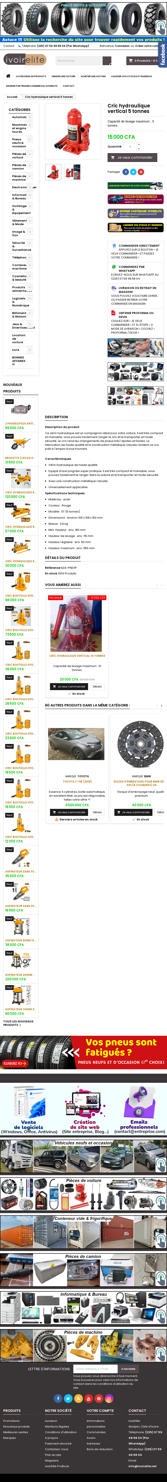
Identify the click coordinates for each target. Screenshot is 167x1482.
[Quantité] (130, 146)
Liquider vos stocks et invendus (131, 76)
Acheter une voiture (93, 76)
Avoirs (91, 1438)
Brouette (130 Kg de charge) (21, 458)
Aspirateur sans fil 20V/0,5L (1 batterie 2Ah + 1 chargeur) (21, 871)
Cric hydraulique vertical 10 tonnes (77, 656)
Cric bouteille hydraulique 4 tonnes (21, 802)
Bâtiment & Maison (19, 315)
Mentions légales (57, 1426)
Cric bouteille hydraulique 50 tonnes (21, 595)
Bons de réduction (100, 1449)
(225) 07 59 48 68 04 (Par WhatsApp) (63, 46)
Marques (9, 1438)
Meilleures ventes (15, 1432)
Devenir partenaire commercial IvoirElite (31, 86)
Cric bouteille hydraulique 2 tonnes (21, 836)
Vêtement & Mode (19, 222)
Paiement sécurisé (58, 1443)
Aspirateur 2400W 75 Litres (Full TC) (21, 974)
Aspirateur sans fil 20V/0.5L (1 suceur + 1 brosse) (21, 906)
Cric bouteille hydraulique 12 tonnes (21, 699)
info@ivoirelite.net (143, 1466)
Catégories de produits (31, 76)
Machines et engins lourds (19, 128)
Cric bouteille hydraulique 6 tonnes (21, 768)
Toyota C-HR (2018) (77, 781)
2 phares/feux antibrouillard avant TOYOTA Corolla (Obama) (21, 423)
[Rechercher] (83, 60)
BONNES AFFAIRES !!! (18, 361)
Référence (52, 568)
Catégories (19, 109)
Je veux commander (132, 157)
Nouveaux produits (12, 388)
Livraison (51, 1421)
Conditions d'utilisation (61, 1432)
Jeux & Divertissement (22, 326)
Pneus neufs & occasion (19, 142)
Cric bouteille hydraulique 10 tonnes (21, 733)
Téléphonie (20, 257)
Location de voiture (18, 338)
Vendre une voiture (63, 76)
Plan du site (53, 1455)
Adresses (93, 1443)
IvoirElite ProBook (57, 1466)
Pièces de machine (19, 178)
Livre (15, 350)
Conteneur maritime (20, 267)
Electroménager (22, 187)
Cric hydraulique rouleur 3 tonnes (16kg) (21, 526)
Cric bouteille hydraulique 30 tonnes (21, 630)
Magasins (52, 1460)
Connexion (122, 46)
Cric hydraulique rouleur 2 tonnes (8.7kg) (21, 561)
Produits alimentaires (22, 289)
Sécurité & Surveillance (21, 246)
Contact (8, 46)
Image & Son (18, 233)
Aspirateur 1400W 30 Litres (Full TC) (21, 1009)
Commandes (96, 1432)
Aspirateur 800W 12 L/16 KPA (21, 940)
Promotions (11, 1421)
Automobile (21, 117)
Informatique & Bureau (22, 196)
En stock (51, 573)
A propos (51, 1438)
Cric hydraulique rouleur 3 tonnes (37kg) (21, 492)
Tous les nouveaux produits (18, 1023)
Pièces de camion (19, 167)
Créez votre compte (149, 46)
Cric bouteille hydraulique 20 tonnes (21, 664)
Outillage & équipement (21, 209)
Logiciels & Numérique (20, 301)
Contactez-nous (56, 1449)
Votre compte (100, 1410)
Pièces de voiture (19, 156)
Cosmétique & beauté (21, 278)
